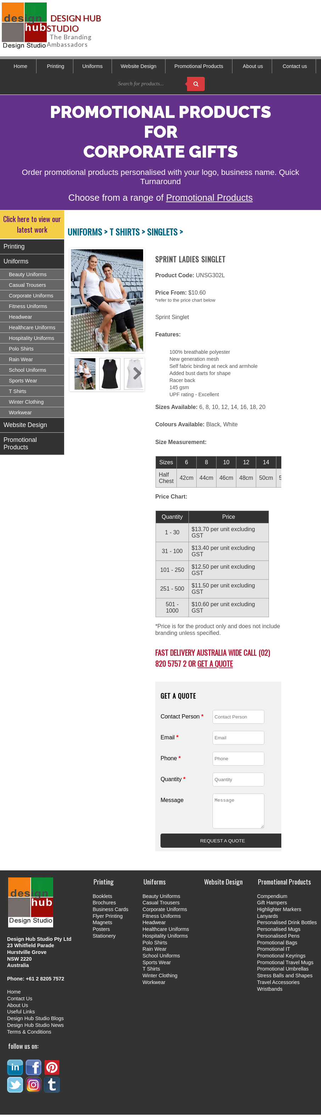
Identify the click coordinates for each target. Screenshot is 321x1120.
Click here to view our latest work (32, 224)
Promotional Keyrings (281, 961)
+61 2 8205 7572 (45, 984)
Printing (55, 66)
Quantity (172, 779)
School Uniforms (27, 370)
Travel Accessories (278, 987)
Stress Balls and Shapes (284, 981)
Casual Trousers (27, 285)
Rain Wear (21, 359)
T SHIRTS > (128, 231)
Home (20, 66)
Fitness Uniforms (28, 306)
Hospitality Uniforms (31, 338)
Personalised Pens (278, 941)
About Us (17, 1010)
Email (169, 737)
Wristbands (269, 994)
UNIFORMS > (88, 231)
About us (253, 66)
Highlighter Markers (279, 914)
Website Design (139, 66)
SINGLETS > (165, 231)
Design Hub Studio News (35, 1030)
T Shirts (17, 391)
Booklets (102, 901)
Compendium (272, 901)
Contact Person (181, 716)
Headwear (20, 317)
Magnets (102, 928)
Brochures (104, 908)
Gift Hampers (272, 908)
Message (172, 800)
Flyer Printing (107, 921)
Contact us (295, 66)
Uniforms (92, 66)
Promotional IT (273, 954)
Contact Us (19, 1004)
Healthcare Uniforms (32, 327)
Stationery (104, 941)
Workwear (20, 412)
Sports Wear (23, 380)
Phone (170, 758)
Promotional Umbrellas (283, 974)
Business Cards (110, 914)
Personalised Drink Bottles (287, 928)
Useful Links (21, 1017)
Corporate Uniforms (31, 296)
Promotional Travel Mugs (285, 968)
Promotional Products (198, 66)
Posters (101, 934)
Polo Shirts (21, 349)
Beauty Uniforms (27, 274)
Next (135, 300)
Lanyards (267, 921)
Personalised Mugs (278, 934)
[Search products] (196, 84)
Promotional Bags (277, 948)
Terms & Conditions (29, 1037)
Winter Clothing (26, 402)
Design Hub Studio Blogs (35, 1024)
